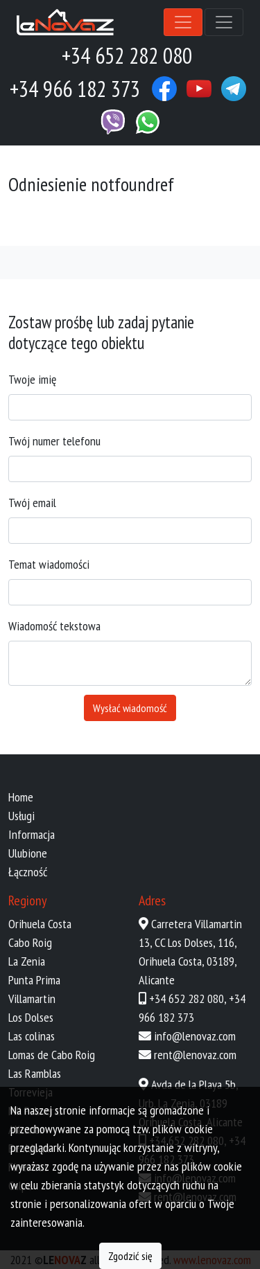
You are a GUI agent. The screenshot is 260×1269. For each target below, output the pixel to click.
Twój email (32, 503)
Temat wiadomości (48, 564)
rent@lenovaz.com (195, 1055)
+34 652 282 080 (186, 998)
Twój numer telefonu (54, 441)
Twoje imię (32, 379)
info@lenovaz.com (195, 1036)
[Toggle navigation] (183, 22)
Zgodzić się (130, 1256)
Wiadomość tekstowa (54, 626)
